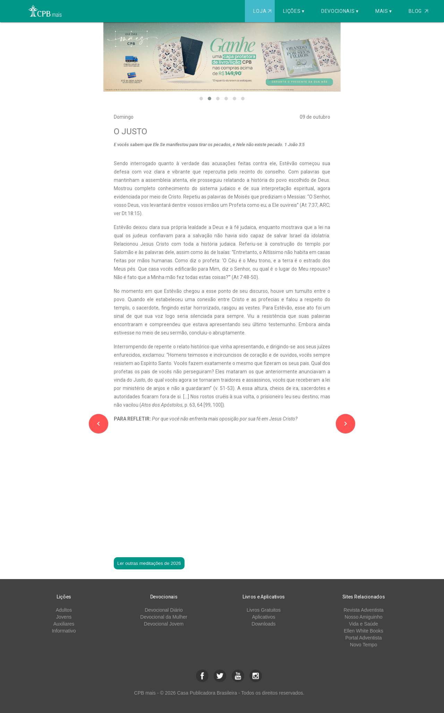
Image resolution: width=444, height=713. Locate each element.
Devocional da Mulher (163, 617)
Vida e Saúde (363, 624)
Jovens (63, 617)
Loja (263, 11)
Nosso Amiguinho (364, 617)
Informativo (64, 631)
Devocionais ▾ (340, 11)
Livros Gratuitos (264, 610)
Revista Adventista (363, 610)
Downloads (263, 624)
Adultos (64, 610)
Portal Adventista (363, 637)
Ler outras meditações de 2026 (149, 563)
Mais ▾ (383, 11)
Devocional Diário (164, 610)
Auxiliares (64, 624)
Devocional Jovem (163, 624)
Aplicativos (263, 617)
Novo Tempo (363, 644)
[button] (201, 98)
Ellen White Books (363, 631)
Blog (418, 11)
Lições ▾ (294, 11)
